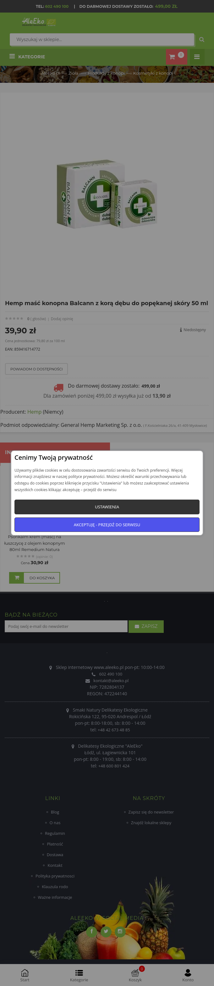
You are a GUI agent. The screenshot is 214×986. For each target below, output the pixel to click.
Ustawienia (107, 507)
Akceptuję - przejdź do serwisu (107, 524)
